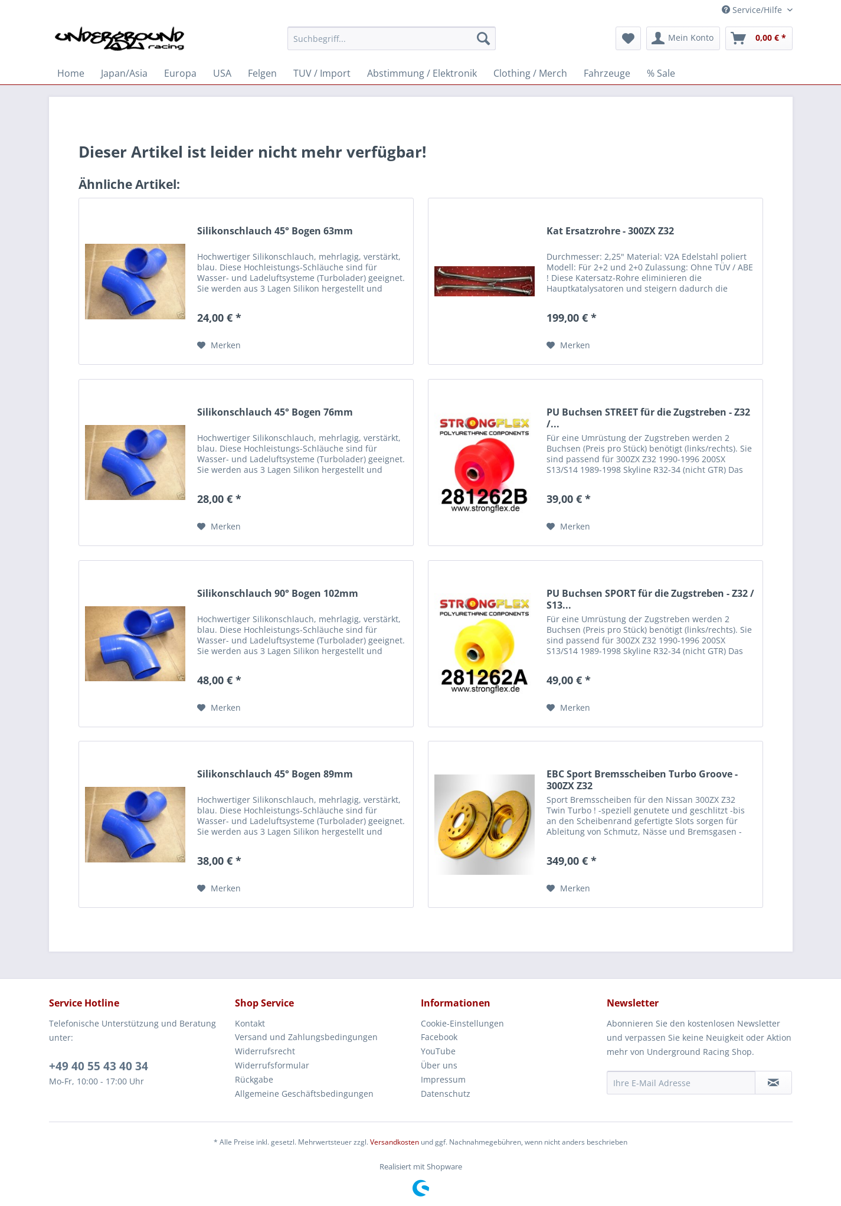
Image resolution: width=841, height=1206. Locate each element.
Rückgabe (254, 1079)
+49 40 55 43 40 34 (98, 1066)
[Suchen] (483, 38)
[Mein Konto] (683, 38)
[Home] (71, 73)
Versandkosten (394, 1142)
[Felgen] (262, 73)
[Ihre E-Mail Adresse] (681, 1082)
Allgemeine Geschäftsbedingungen (304, 1093)
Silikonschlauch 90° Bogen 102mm (277, 593)
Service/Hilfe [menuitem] (753, 9)
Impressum (443, 1079)
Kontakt (250, 1023)
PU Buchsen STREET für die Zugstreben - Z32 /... (648, 418)
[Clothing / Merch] (530, 73)
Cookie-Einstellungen (462, 1023)
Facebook (439, 1036)
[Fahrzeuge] (607, 73)
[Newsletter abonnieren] (773, 1082)
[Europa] (180, 73)
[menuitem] (391, 44)
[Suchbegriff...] (391, 38)
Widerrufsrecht (265, 1051)
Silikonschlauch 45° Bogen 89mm (275, 774)
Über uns (439, 1065)
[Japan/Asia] (124, 73)
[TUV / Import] (322, 73)
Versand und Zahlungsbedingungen (306, 1036)
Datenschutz (445, 1093)
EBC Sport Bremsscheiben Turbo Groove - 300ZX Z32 (642, 780)
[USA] (222, 73)
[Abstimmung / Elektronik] (422, 73)
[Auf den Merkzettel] (219, 345)
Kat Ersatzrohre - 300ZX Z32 (610, 231)
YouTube (438, 1051)
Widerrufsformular (272, 1065)
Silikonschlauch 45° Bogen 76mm (275, 412)
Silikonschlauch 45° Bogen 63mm (275, 231)
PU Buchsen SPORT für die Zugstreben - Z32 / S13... (650, 599)
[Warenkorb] (759, 38)
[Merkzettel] (628, 38)
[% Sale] (661, 73)
